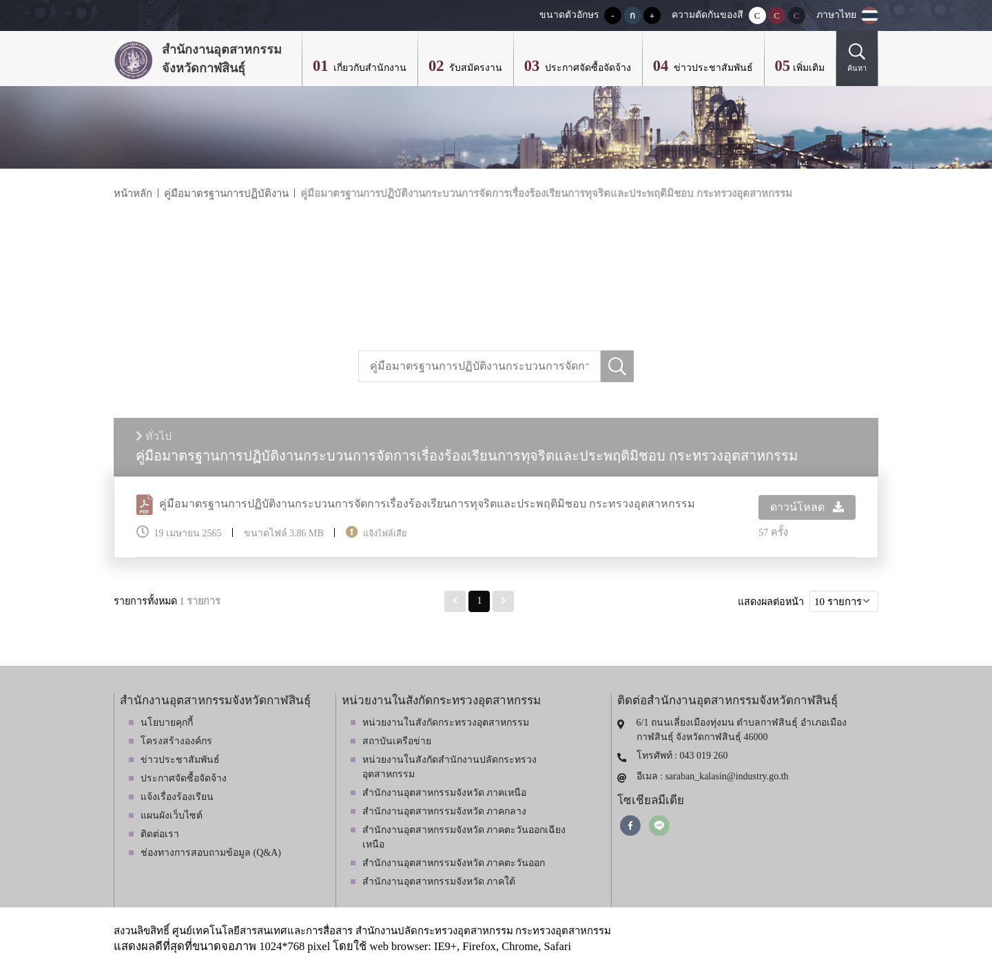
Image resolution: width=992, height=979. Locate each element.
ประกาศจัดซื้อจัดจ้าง (586, 68)
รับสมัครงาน (474, 68)
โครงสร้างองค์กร (176, 741)
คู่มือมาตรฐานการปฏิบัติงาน (226, 193)
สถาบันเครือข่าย (396, 741)
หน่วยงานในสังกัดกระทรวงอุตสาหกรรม (445, 722)
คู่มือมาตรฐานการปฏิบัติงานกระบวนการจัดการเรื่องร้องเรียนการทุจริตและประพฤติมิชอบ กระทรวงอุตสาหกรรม (546, 193)
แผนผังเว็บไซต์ (172, 815)
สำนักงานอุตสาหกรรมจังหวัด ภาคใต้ (439, 881)
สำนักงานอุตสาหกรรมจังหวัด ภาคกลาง (444, 811)
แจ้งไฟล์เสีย (384, 533)
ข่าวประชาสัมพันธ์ (712, 68)
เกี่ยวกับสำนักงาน (368, 68)
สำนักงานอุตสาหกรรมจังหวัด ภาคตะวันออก (454, 863)
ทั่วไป (154, 436)
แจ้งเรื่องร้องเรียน (177, 797)
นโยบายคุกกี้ (167, 722)
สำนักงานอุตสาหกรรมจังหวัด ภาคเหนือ (444, 793)
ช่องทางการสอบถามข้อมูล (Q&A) (211, 853)
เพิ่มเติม (809, 68)
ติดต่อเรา (160, 834)
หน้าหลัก (133, 193)
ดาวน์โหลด (807, 507)
